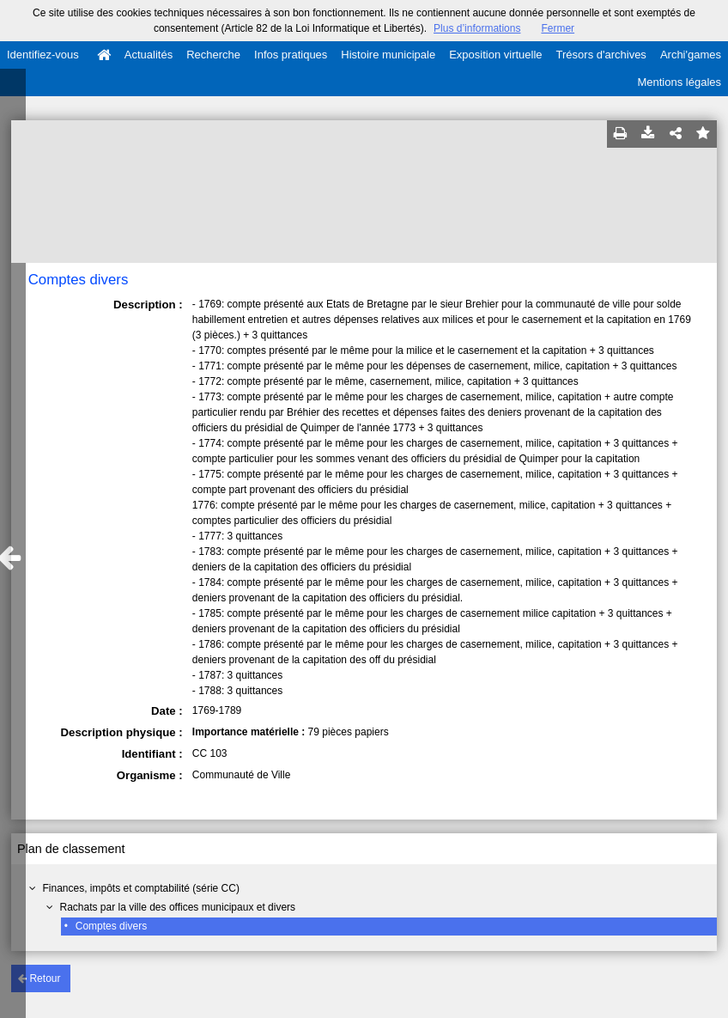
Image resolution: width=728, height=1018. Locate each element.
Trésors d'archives (601, 54)
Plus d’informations (477, 28)
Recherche (213, 54)
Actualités (148, 54)
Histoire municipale (388, 54)
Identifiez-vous (43, 54)
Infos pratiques (290, 54)
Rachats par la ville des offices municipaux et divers (177, 907)
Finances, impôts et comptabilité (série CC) (140, 888)
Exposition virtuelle (495, 54)
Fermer (557, 28)
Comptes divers (111, 926)
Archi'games (690, 54)
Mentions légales (679, 82)
